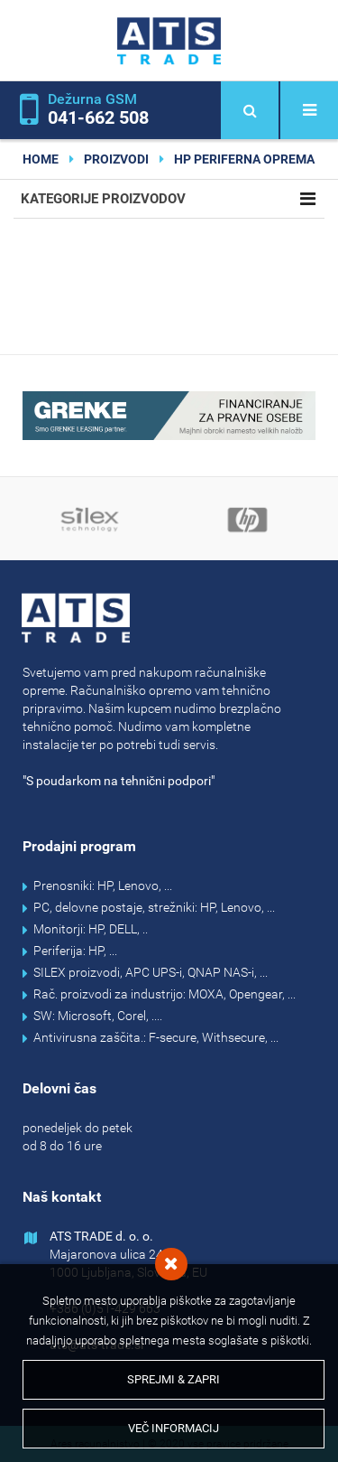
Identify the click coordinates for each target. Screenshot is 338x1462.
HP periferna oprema (244, 159)
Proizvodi (116, 159)
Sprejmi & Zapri (173, 1379)
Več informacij (173, 1428)
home (41, 159)
